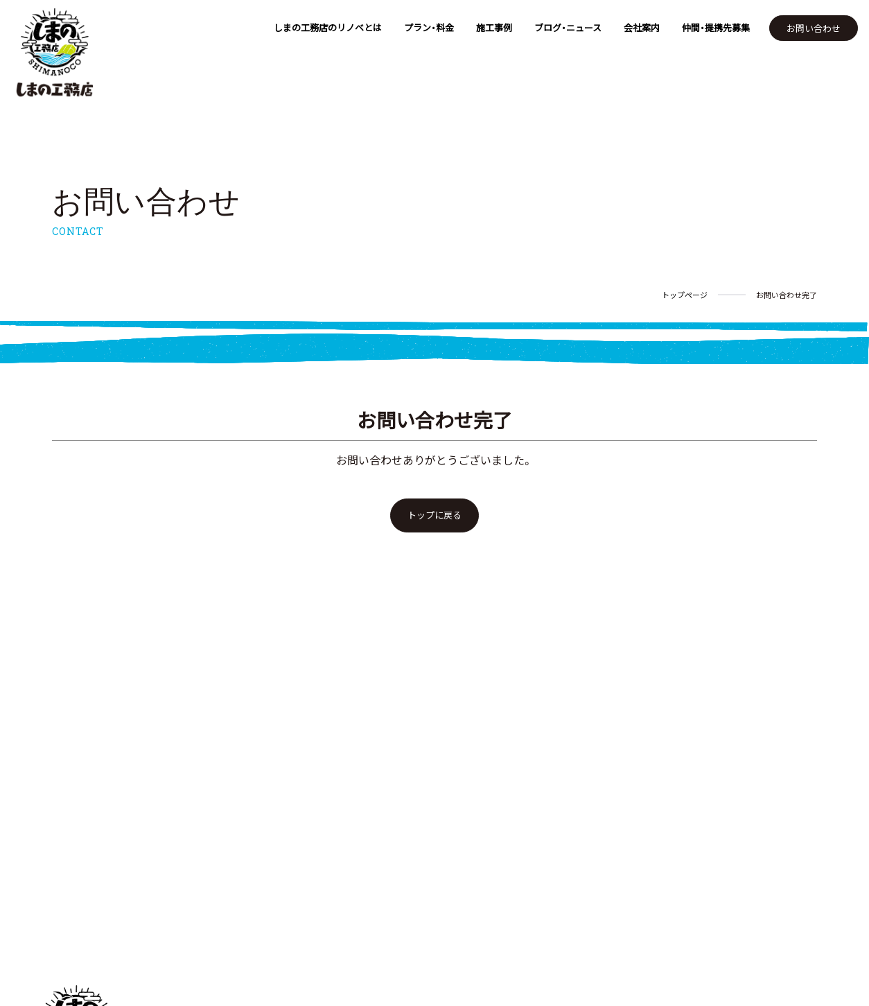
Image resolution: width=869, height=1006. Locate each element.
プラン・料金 (429, 27)
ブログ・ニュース (568, 27)
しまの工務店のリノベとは (328, 27)
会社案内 (642, 27)
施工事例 (494, 27)
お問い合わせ (814, 28)
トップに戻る (434, 515)
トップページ (685, 295)
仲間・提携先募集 (716, 27)
